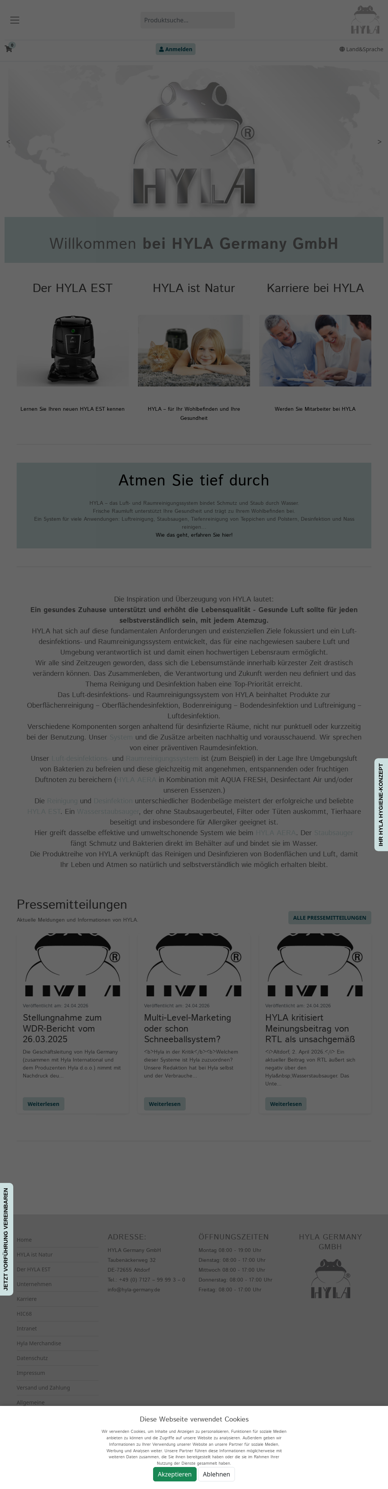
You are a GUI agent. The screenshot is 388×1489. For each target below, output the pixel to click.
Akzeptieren (175, 1474)
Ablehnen (216, 1474)
